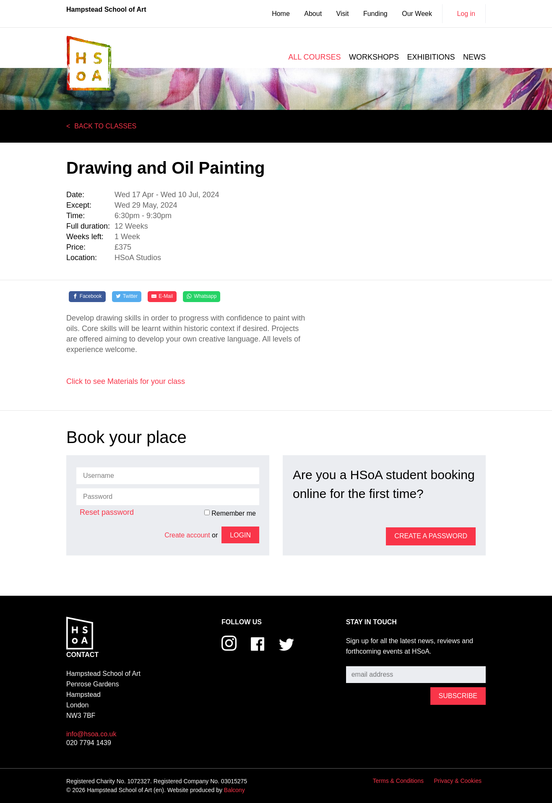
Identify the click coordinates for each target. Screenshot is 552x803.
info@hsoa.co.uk (91, 734)
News (474, 57)
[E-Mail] (162, 296)
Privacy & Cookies (458, 780)
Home (281, 13)
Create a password (430, 536)
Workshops (374, 57)
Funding (375, 13)
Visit (342, 13)
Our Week (417, 13)
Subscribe (361, 660)
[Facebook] (87, 296)
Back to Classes (105, 126)
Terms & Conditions (398, 780)
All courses (314, 57)
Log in (466, 13)
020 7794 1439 (88, 742)
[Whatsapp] (201, 296)
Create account (187, 535)
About (313, 13)
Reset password (107, 512)
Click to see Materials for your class (125, 381)
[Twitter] (126, 296)
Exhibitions (431, 57)
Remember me (230, 513)
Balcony (234, 790)
